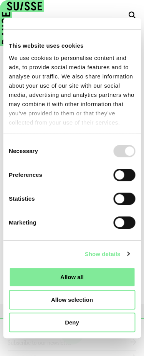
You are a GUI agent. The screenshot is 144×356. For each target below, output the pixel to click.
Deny (72, 322)
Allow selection (72, 299)
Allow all (72, 277)
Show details (103, 254)
